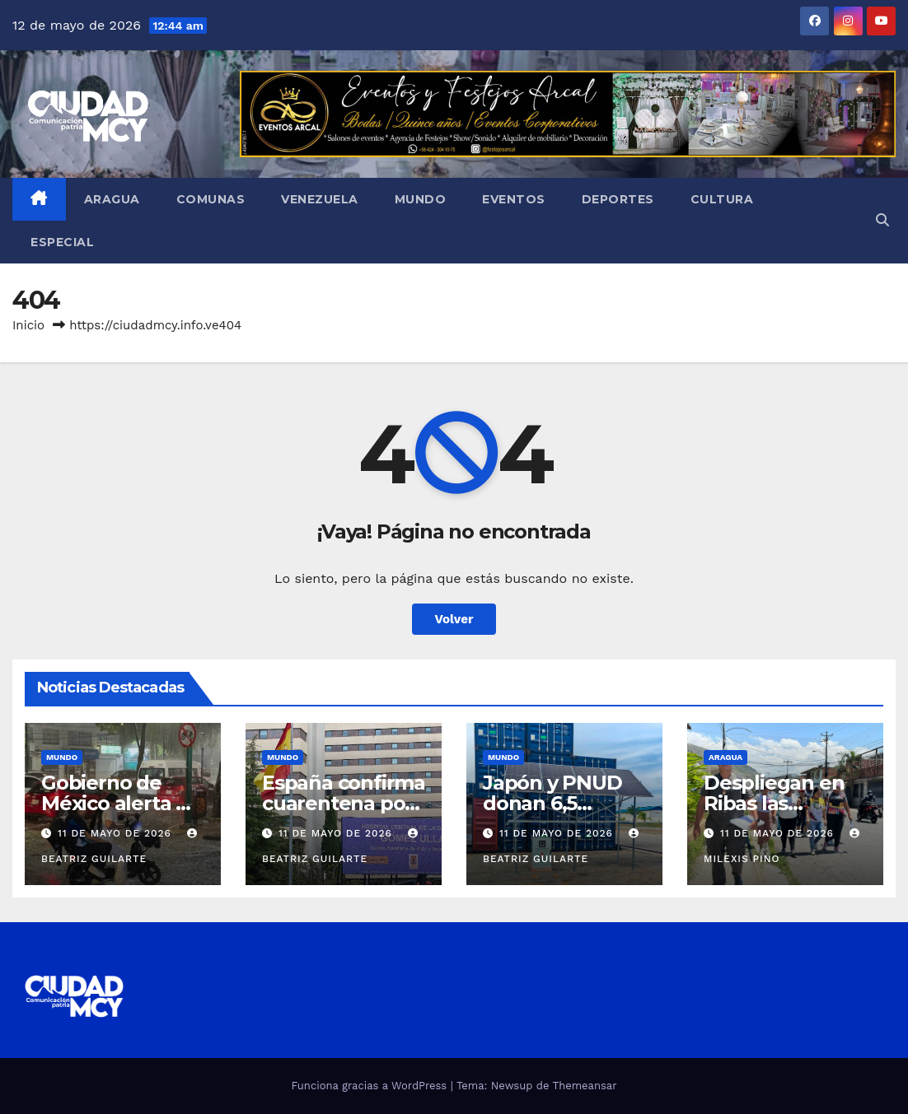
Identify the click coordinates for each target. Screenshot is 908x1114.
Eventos (513, 199)
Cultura (722, 199)
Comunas (211, 199)
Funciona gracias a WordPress (370, 1085)
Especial (62, 242)
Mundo (421, 199)
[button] (882, 220)
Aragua (112, 199)
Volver (454, 619)
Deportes (618, 199)
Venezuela (319, 199)
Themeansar (585, 1085)
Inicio (28, 325)
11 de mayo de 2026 (117, 833)
